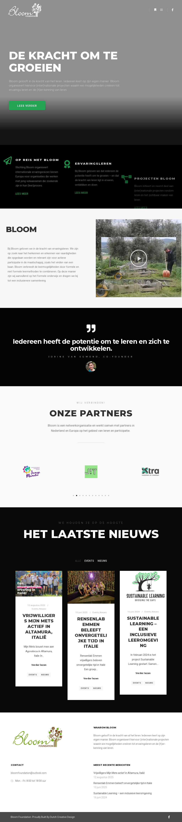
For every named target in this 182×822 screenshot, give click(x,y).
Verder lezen (38, 665)
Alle (78, 560)
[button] (27, 105)
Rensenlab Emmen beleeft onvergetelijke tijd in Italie (91, 632)
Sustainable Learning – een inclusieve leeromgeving (143, 632)
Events (89, 560)
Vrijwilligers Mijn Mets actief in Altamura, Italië (39, 626)
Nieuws (102, 560)
